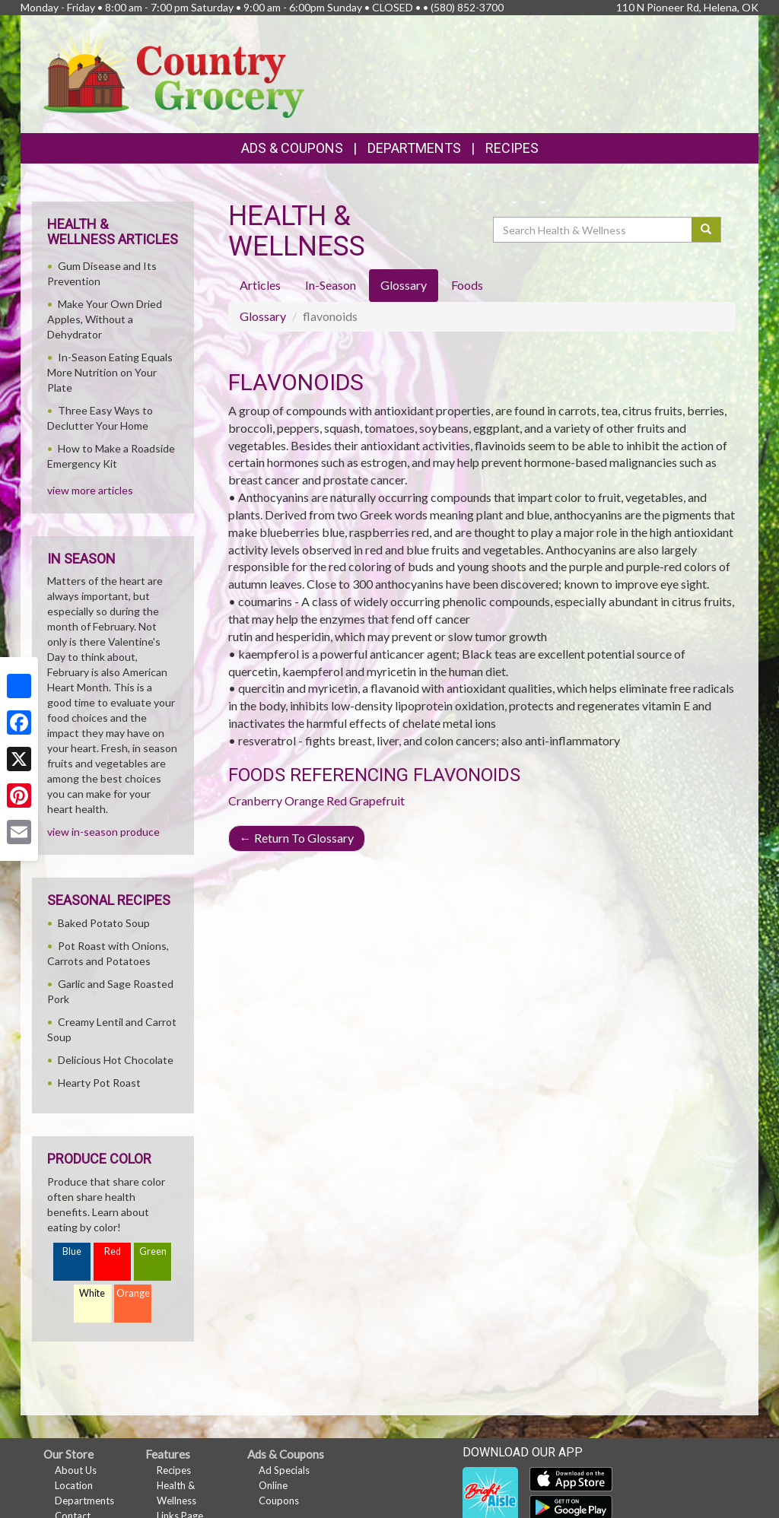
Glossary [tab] (403, 285)
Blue (71, 1251)
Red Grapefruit (365, 800)
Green (153, 1251)
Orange (304, 800)
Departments (84, 1500)
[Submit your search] (706, 230)
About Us (76, 1470)
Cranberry (255, 800)
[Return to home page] (173, 72)
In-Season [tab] (330, 285)
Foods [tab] (467, 285)
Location (74, 1485)
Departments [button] (414, 148)
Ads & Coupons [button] (292, 148)
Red (112, 1251)
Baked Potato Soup (104, 922)
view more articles (90, 490)
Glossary (263, 316)
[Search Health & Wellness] (593, 230)
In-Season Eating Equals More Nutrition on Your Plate (110, 372)
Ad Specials (284, 1470)
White (92, 1293)
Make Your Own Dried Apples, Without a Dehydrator (104, 319)
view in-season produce (103, 831)
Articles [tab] (260, 285)
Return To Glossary (297, 837)
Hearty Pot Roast (99, 1082)
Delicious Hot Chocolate (115, 1059)
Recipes (512, 148)
